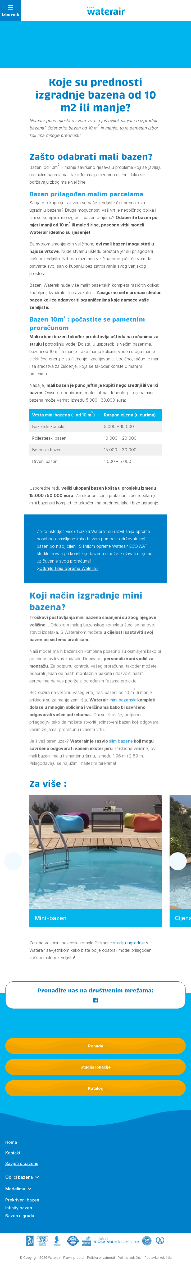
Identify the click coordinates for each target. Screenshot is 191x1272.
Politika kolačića (130, 1259)
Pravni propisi (73, 1259)
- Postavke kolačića (157, 1259)
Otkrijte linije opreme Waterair (68, 569)
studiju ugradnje (129, 942)
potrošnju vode (60, 344)
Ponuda (95, 1045)
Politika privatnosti (101, 1259)
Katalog (95, 1088)
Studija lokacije (95, 1067)
